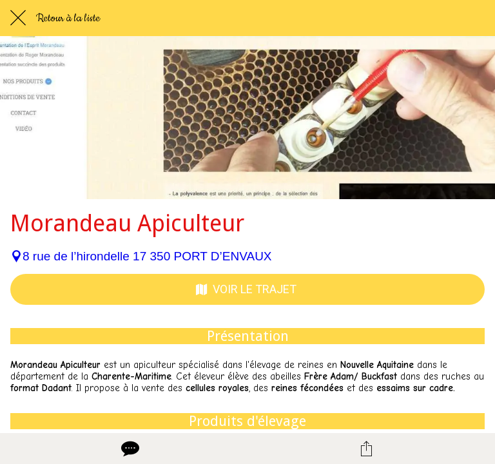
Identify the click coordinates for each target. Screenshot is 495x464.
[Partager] (366, 448)
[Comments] (128, 448)
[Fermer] (18, 18)
